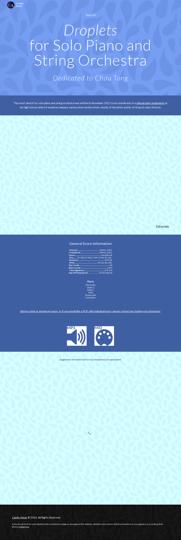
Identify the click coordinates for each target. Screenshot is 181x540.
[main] (91, 15)
